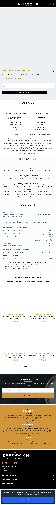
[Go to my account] (51, 4)
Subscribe (28, 395)
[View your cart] (53, 4)
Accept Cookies (28, 500)
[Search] (49, 4)
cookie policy (34, 494)
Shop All (28, 366)
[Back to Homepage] (28, 3)
